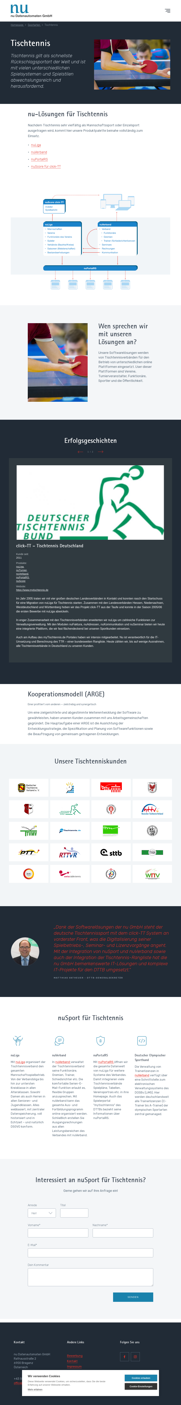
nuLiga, (20, 566)
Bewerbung (75, 1355)
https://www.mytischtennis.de (32, 590)
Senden (133, 1297)
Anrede (32, 1205)
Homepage (17, 25)
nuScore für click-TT (46, 166)
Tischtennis (51, 25)
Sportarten (34, 25)
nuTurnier (21, 570)
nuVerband (39, 152)
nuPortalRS (39, 159)
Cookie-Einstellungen (136, 1386)
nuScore (20, 581)
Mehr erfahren (35, 1389)
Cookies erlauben (136, 1378)
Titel (63, 1205)
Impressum (74, 1366)
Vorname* (34, 1225)
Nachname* (100, 1225)
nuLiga (36, 145)
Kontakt (72, 1361)
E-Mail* (32, 1245)
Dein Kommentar (38, 1265)
